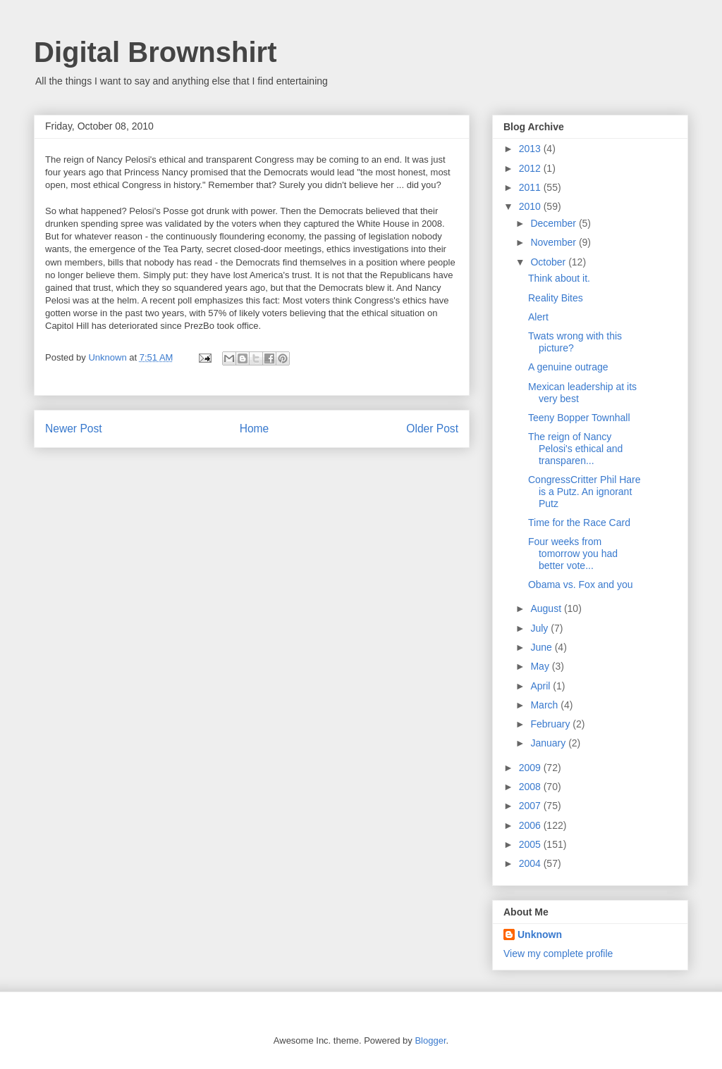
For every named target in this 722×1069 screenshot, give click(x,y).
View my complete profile (558, 953)
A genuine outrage (568, 367)
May (540, 666)
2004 (531, 863)
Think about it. (559, 278)
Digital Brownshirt (155, 52)
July (540, 628)
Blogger (430, 1040)
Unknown (540, 934)
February (551, 724)
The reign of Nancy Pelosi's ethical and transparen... (575, 448)
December (554, 223)
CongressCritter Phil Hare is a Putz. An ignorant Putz (584, 491)
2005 (531, 844)
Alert (538, 317)
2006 (531, 825)
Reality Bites (555, 298)
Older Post (432, 429)
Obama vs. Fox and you (580, 584)
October (549, 262)
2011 (531, 187)
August (546, 608)
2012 (531, 168)
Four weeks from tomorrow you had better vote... (573, 553)
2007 (531, 805)
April (541, 686)
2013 (531, 148)
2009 (531, 767)
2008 (531, 786)
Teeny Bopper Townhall (579, 417)
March (545, 705)
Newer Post (73, 429)
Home (254, 429)
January (549, 743)
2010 (531, 206)
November (554, 242)
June (542, 647)
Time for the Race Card (579, 522)
